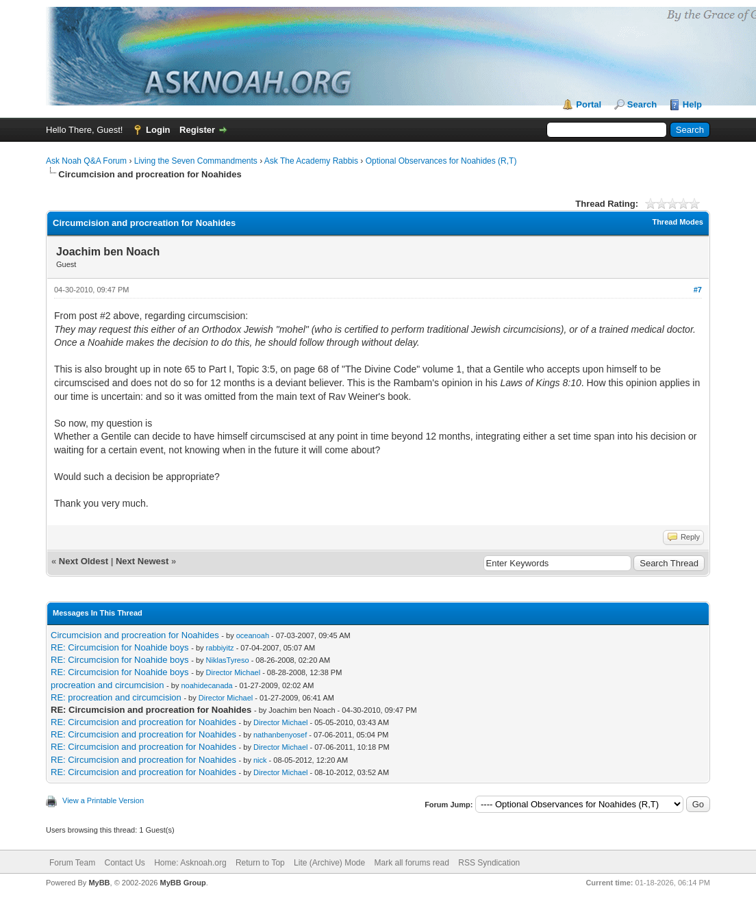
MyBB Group (182, 883)
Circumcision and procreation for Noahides (135, 635)
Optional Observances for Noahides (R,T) (441, 161)
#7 (698, 290)
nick (260, 760)
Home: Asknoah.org (190, 863)
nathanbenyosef (280, 735)
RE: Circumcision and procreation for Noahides (143, 722)
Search (642, 104)
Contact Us (124, 863)
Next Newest (142, 561)
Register (197, 130)
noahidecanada (207, 685)
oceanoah (252, 635)
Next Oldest (83, 561)
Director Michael (233, 672)
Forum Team (72, 863)
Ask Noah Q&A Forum (86, 161)
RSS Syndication (489, 863)
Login (158, 130)
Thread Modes (677, 222)
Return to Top (260, 863)
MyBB (99, 883)
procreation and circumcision (107, 685)
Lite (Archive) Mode (329, 863)
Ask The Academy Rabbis (311, 161)
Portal (588, 104)
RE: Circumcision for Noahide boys (120, 647)
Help (692, 104)
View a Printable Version (103, 800)
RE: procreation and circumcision (116, 697)
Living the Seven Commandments (195, 161)
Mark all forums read (412, 863)
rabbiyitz (220, 648)
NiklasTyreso (227, 660)
